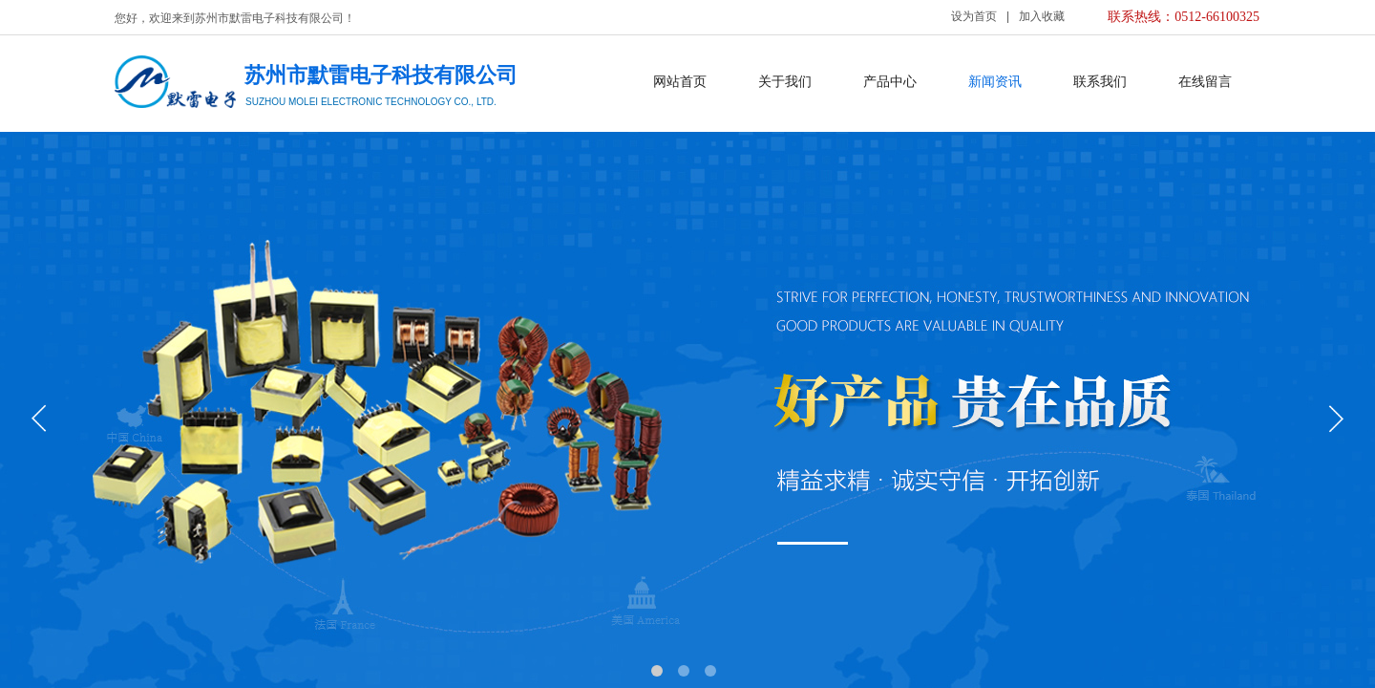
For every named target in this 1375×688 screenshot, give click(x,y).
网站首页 (680, 82)
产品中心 (890, 82)
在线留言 (1205, 82)
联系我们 (1100, 82)
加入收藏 (1042, 16)
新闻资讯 (995, 82)
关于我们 (785, 82)
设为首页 (974, 16)
